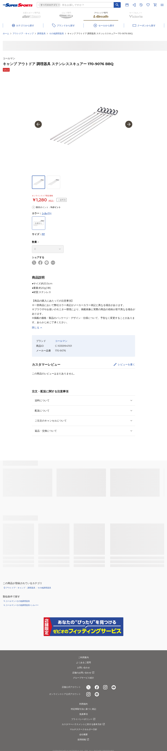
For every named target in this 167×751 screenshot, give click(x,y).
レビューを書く (126, 364)
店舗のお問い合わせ (83, 672)
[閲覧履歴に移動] (141, 5)
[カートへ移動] (155, 5)
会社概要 (83, 734)
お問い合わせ (83, 667)
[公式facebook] (97, 687)
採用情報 (83, 739)
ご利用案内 (83, 657)
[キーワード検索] (117, 5)
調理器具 (41, 33)
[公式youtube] (114, 687)
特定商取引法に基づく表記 (83, 709)
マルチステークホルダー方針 (83, 729)
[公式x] (88, 687)
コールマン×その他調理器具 (18, 601)
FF (43, 234)
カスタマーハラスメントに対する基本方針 (83, 724)
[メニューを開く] (162, 5)
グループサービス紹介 (83, 677)
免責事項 (83, 714)
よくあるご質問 (83, 662)
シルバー (47, 213)
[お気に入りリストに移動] (148, 5)
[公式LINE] (97, 694)
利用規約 (83, 704)
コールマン (9, 58)
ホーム (6, 33)
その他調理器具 (56, 33)
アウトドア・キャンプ (23, 33)
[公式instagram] (105, 687)
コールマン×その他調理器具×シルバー (22, 605)
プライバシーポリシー (83, 719)
